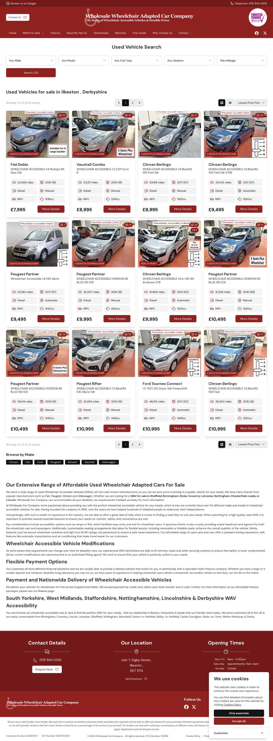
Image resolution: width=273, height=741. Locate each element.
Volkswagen (109, 462)
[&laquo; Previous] (118, 102)
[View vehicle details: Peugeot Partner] (37, 243)
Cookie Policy (193, 736)
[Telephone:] (248, 3)
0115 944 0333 (50, 660)
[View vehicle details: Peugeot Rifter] (103, 353)
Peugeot (55, 462)
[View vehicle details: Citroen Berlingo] (169, 134)
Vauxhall (89, 462)
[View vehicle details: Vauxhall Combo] (103, 134)
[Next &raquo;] (139, 102)
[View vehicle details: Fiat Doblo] (37, 134)
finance (43, 591)
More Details (51, 209)
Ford (40, 462)
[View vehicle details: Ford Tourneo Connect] (169, 353)
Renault (72, 462)
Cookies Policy (232, 704)
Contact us (123, 500)
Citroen (13, 462)
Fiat (28, 462)
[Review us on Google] (21, 3)
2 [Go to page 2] (132, 102)
